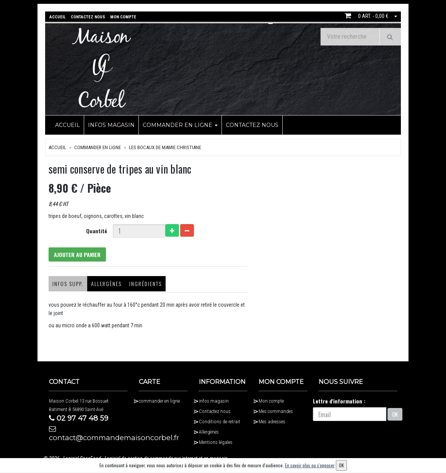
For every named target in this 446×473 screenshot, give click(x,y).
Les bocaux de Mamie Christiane (165, 147)
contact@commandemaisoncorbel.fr (88, 436)
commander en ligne (180, 124)
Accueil (67, 124)
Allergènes (103, 285)
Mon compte (271, 402)
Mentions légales (216, 444)
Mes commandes (276, 413)
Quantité (94, 230)
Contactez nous (252, 124)
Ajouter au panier (76, 255)
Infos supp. (64, 285)
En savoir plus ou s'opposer (310, 465)
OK (395, 415)
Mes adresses (272, 423)
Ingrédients (142, 285)
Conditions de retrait (219, 423)
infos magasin (111, 124)
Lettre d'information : (339, 402)
